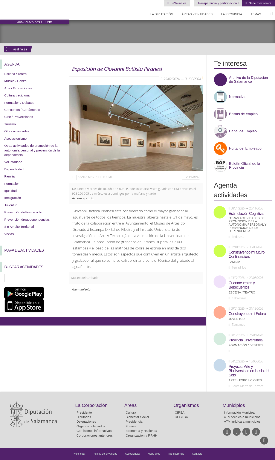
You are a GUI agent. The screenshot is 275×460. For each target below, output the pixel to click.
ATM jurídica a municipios (242, 421)
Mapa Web (154, 453)
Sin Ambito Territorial (19, 226)
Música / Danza (15, 81)
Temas (256, 14)
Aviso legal (79, 453)
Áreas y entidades (197, 14)
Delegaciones (86, 421)
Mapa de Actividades (24, 250)
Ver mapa (192, 177)
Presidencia (134, 421)
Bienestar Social (137, 417)
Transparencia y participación (218, 3)
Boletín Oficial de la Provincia (244, 166)
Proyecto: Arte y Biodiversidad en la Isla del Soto (249, 370)
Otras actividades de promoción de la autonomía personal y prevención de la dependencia (32, 150)
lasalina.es (20, 49)
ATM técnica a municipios (242, 417)
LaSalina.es (178, 3)
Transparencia (176, 453)
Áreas (130, 405)
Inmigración (12, 198)
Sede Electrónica (260, 3)
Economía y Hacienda (141, 430)
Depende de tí (14, 169)
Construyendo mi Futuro (247, 314)
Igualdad (10, 191)
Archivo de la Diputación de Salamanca (248, 80)
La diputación (161, 14)
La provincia (231, 14)
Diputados (83, 417)
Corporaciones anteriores (94, 435)
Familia (9, 176)
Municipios (234, 405)
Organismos (186, 405)
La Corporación (91, 405)
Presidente (84, 412)
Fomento (132, 426)
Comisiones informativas (94, 430)
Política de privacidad (105, 453)
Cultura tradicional (17, 95)
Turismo (10, 124)
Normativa (237, 97)
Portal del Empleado (245, 148)
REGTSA (181, 417)
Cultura (131, 412)
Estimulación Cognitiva (246, 213)
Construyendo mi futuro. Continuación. (247, 254)
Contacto (197, 453)
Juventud (10, 205)
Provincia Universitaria (246, 340)
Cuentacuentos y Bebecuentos (242, 285)
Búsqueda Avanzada (59, 278)
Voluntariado (13, 162)
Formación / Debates (19, 102)
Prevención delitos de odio (23, 212)
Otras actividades (16, 131)
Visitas (9, 234)
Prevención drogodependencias (27, 219)
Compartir (5, 321)
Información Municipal (239, 412)
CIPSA (180, 412)
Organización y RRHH (141, 435)
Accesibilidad (132, 453)
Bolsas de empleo (243, 114)
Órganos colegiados (90, 426)
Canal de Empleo (243, 131)
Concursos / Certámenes (22, 110)
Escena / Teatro (15, 74)
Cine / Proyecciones (18, 117)
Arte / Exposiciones (18, 88)
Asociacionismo (15, 138)
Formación (12, 183)
